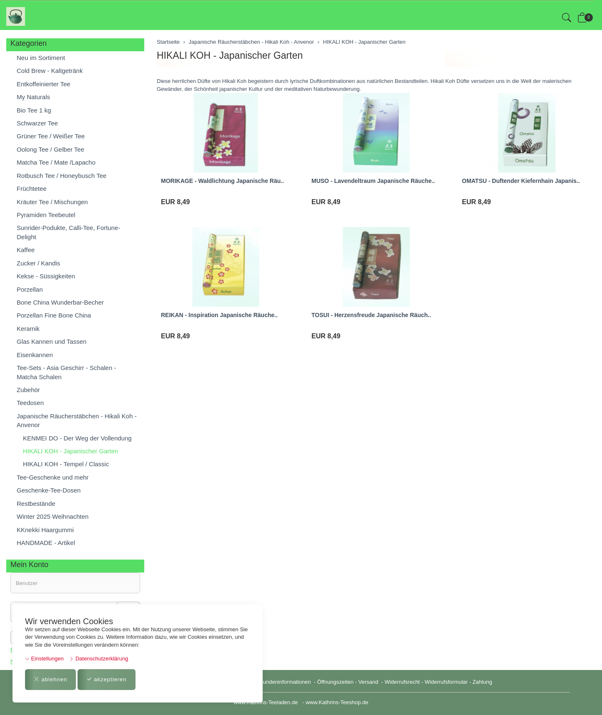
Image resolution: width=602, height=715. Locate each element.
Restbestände (36, 503)
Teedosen (30, 402)
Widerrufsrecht (402, 682)
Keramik (28, 328)
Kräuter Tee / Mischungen (52, 201)
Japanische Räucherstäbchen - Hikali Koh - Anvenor (77, 420)
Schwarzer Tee (37, 123)
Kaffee (26, 249)
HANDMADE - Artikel (46, 542)
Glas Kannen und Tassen (51, 341)
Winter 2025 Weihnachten (52, 516)
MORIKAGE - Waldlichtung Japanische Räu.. (222, 181)
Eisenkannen (35, 354)
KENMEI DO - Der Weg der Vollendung (77, 438)
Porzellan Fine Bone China (54, 315)
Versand (369, 682)
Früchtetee (32, 188)
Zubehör (28, 389)
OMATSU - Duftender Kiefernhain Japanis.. (521, 181)
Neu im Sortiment (41, 57)
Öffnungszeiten (335, 682)
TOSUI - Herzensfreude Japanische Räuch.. (371, 315)
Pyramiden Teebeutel (46, 214)
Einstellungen (44, 658)
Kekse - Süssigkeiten (46, 276)
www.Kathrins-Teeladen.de (265, 702)
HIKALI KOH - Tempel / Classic (66, 464)
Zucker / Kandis (38, 263)
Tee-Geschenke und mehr (53, 477)
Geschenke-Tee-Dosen (48, 490)
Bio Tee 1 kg (34, 110)
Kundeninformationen (285, 682)
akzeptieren (106, 679)
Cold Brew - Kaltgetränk (50, 70)
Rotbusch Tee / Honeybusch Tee (61, 175)
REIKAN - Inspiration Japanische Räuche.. (219, 315)
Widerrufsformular (446, 682)
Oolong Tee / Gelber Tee (50, 149)
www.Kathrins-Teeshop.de (337, 702)
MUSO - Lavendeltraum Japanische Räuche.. (373, 181)
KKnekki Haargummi (45, 529)
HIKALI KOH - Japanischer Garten (230, 55)
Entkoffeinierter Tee (43, 84)
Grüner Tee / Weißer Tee (51, 136)
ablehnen (50, 679)
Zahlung (482, 682)
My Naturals (33, 96)
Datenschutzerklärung (98, 658)
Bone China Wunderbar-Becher (60, 302)
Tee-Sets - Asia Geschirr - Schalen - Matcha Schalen (66, 372)
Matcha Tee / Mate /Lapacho (56, 162)
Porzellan (30, 289)
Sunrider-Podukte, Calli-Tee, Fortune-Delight (68, 232)
